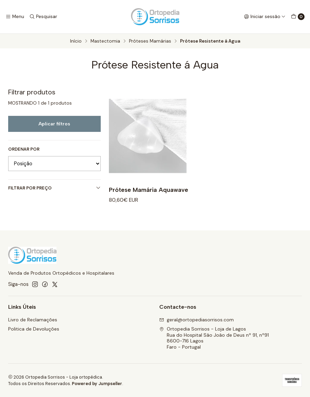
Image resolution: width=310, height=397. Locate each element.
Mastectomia (105, 41)
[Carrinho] (298, 16)
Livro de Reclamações (32, 320)
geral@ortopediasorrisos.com (196, 320)
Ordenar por (23, 149)
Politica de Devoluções (33, 329)
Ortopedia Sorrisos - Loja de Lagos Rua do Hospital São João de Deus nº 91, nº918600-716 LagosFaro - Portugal (214, 338)
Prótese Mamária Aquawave (148, 189)
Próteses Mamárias (150, 41)
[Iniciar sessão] (264, 16)
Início (76, 41)
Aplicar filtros (54, 124)
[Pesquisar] (43, 16)
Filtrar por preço (54, 188)
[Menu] (15, 16)
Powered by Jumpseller (97, 383)
